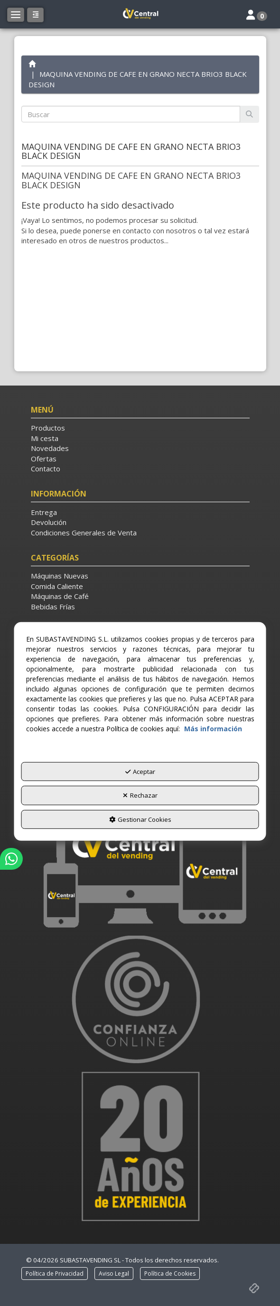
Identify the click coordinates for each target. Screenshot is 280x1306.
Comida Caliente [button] (57, 586)
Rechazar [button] (140, 795)
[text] (130, 114)
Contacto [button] (45, 468)
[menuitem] (140, 428)
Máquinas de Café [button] (60, 596)
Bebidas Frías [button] (53, 606)
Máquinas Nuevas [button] (59, 575)
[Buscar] (249, 114)
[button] (140, 14)
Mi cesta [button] (44, 438)
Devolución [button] (48, 522)
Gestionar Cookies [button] (140, 819)
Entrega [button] (44, 512)
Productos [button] (48, 427)
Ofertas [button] (43, 458)
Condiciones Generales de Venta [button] (84, 532)
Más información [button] (213, 728)
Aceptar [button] (140, 771)
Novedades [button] (50, 448)
